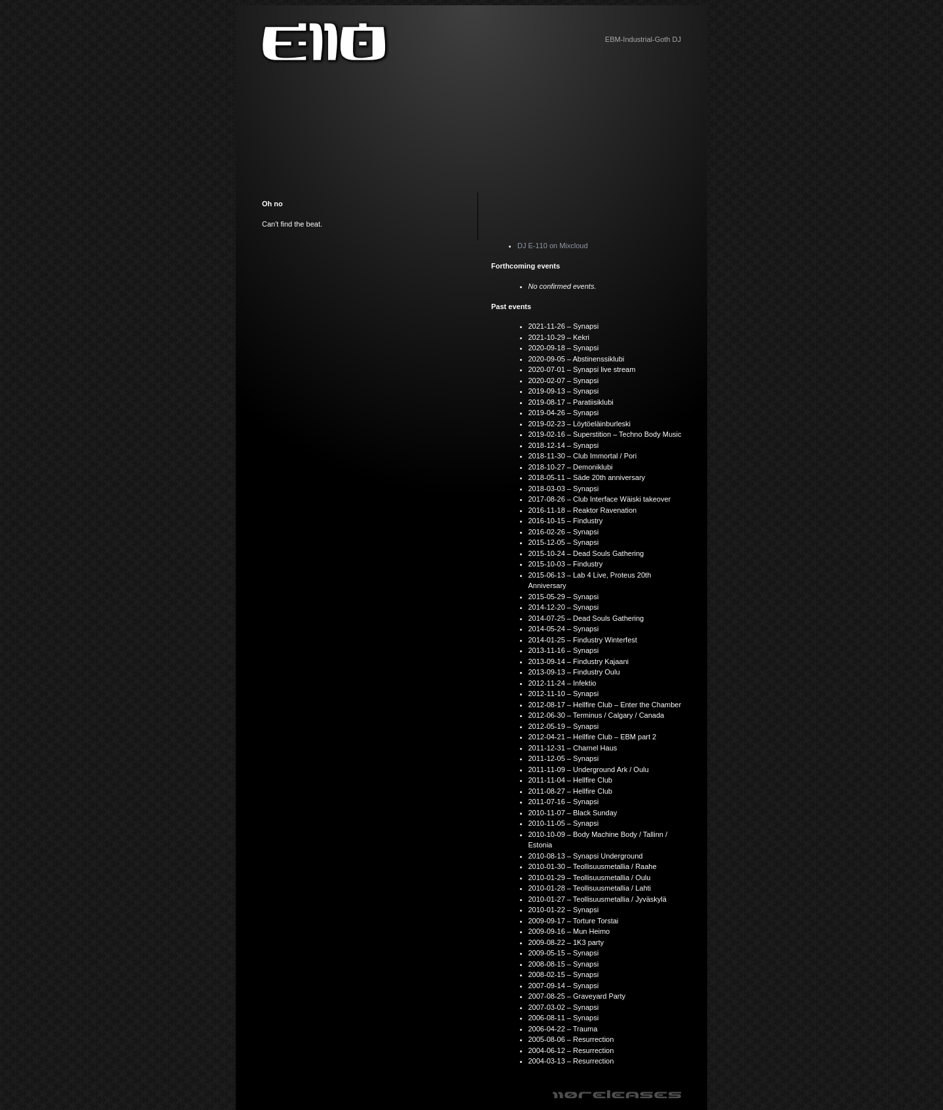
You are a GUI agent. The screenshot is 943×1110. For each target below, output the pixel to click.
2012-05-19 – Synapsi (563, 726)
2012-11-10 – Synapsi (563, 693)
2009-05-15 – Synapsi (563, 953)
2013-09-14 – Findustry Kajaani (578, 661)
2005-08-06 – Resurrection (571, 1039)
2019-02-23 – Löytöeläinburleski (579, 424)
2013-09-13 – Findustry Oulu (574, 672)
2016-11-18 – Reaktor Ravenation (582, 510)
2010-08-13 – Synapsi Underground (585, 856)
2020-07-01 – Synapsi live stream (582, 369)
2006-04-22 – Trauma (563, 1029)
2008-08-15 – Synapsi (563, 964)
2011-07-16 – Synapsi (563, 801)
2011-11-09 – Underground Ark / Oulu (588, 769)
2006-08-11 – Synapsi (563, 1018)
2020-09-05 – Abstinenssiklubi (576, 359)
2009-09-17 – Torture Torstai (573, 921)
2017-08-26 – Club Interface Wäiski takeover (599, 499)
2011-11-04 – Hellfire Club (570, 780)
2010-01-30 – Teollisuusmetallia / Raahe (592, 866)
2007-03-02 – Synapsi (563, 1007)
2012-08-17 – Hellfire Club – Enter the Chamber (605, 705)
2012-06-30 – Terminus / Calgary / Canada (596, 715)
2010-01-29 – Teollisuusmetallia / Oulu (589, 877)
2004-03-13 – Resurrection (571, 1061)
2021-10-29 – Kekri (559, 337)
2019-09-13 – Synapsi (563, 391)
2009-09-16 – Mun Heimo (569, 931)
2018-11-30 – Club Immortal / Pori (582, 456)
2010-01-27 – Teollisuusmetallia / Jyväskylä (597, 899)
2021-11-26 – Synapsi (563, 326)
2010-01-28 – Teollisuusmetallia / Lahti (590, 888)
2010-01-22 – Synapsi (563, 910)
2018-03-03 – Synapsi (563, 488)
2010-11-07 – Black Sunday (573, 813)
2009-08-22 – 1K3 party (566, 942)
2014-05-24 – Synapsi (563, 629)
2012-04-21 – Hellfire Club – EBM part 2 (592, 737)
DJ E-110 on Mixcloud (552, 246)
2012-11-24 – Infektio (562, 683)
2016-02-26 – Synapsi (563, 532)
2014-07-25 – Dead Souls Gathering (586, 618)
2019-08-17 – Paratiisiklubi (571, 402)
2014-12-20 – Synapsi (563, 607)
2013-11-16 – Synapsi (563, 650)
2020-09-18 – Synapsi (563, 348)
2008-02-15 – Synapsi (563, 974)
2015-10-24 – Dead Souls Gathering (586, 553)
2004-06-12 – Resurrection (571, 1050)
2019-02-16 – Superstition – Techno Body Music (605, 434)
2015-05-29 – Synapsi (563, 597)
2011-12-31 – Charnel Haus (573, 748)
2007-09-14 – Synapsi (563, 986)
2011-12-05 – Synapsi (563, 758)
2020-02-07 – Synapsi (563, 380)
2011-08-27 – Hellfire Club (570, 791)
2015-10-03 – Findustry (565, 564)
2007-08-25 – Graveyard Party (577, 996)
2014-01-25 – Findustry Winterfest (582, 640)
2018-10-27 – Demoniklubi (570, 467)
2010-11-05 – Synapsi (563, 823)
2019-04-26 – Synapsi (563, 412)
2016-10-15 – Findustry (565, 521)
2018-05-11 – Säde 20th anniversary (587, 477)
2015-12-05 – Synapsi (563, 542)
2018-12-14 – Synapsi (563, 445)
